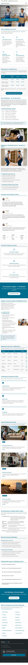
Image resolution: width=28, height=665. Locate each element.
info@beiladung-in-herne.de (6, 647)
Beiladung (4, 633)
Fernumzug (4, 614)
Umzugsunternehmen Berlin (6, 630)
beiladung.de (5, 3)
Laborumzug (4, 617)
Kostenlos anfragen (14, 597)
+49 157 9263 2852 (4, 645)
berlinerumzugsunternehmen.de (6, 609)
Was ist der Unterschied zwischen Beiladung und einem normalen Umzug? (14, 584)
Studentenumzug (18, 622)
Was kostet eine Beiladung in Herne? (14, 564)
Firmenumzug (17, 614)
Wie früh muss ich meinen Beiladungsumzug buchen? (14, 568)
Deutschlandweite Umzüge (19, 630)
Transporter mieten (18, 633)
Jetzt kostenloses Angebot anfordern (10, 19)
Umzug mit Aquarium (18, 627)
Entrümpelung (4, 625)
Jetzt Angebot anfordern (14, 293)
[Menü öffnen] (26, 3)
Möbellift (3, 627)
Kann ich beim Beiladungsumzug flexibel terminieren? (14, 579)
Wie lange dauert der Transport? (14, 575)
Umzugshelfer (4, 635)
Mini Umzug (17, 617)
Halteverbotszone (18, 625)
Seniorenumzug (5, 622)
